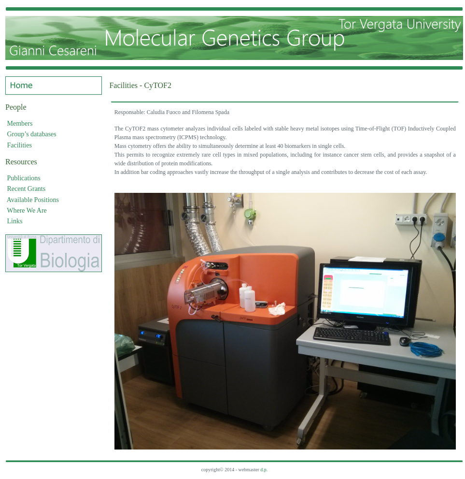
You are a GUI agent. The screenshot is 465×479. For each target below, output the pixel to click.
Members (20, 123)
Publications (24, 178)
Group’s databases (31, 134)
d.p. (264, 469)
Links (15, 221)
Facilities (19, 145)
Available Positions (33, 199)
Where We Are (27, 210)
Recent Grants (26, 188)
